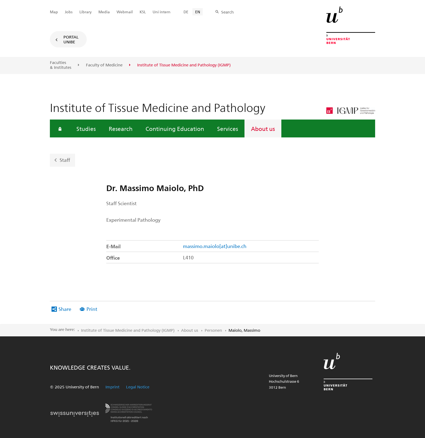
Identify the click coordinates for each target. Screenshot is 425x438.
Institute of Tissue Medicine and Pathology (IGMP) (128, 330)
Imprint (112, 386)
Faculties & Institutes (60, 65)
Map (54, 11)
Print (91, 308)
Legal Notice (137, 386)
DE (185, 11)
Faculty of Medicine (104, 65)
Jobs (69, 11)
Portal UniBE (71, 39)
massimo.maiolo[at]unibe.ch (214, 246)
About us (263, 128)
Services (227, 128)
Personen (213, 330)
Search (227, 12)
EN (197, 11)
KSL (143, 11)
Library (85, 11)
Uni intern (161, 11)
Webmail (125, 11)
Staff (65, 159)
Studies (86, 128)
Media (104, 11)
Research (121, 128)
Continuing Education (175, 128)
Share (65, 308)
